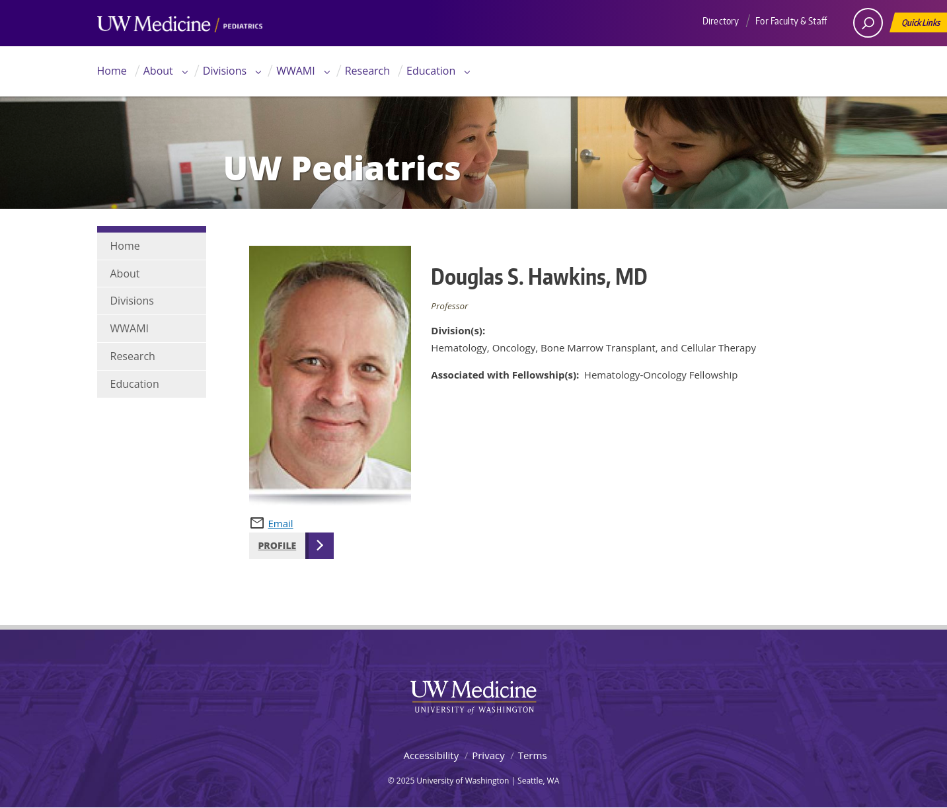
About (158, 70)
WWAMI (295, 70)
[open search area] (868, 23)
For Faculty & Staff (791, 20)
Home (112, 70)
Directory (720, 20)
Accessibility (431, 755)
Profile (277, 545)
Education (430, 70)
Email (280, 523)
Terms (532, 755)
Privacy (488, 755)
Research (367, 70)
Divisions (224, 70)
